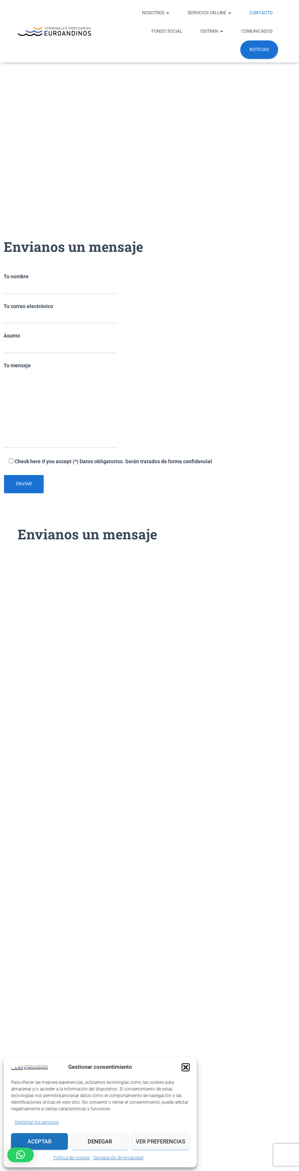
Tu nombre (60, 284)
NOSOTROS (155, 12)
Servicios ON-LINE (209, 12)
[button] (185, 1067)
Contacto (261, 12)
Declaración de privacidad (118, 1157)
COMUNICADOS (257, 31)
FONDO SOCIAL (167, 31)
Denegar (100, 1141)
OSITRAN (211, 31)
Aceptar (39, 1141)
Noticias (259, 49)
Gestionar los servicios (37, 1122)
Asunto (60, 343)
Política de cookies (72, 1157)
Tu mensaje (60, 405)
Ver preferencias (160, 1141)
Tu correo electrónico (60, 313)
